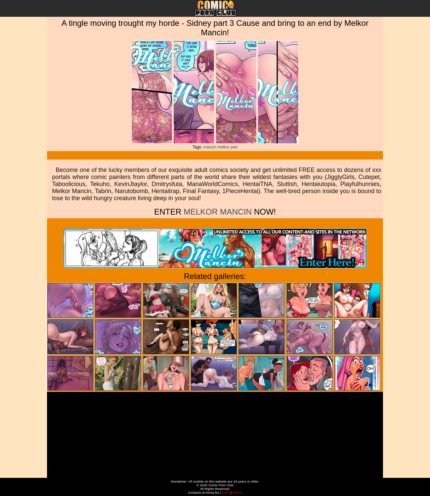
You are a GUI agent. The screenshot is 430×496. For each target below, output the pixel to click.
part (234, 147)
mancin (209, 147)
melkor (223, 147)
